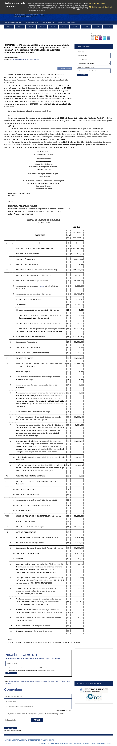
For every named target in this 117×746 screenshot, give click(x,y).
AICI (78, 9)
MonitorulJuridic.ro (61, 743)
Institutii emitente (66, 22)
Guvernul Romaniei (47, 681)
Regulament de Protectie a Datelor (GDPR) (70, 3)
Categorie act (31, 22)
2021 (64, 27)
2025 (20, 27)
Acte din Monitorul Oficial (16, 740)
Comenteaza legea (65, 68)
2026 (9, 27)
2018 (97, 27)
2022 (53, 27)
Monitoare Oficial (13, 22)
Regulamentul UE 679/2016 (46, 670)
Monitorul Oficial (13, 681)
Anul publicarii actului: (86, 67)
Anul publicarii (48, 22)
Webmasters (101, 743)
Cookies (92, 743)
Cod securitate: (10, 720)
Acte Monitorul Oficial (27, 681)
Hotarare (38, 681)
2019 (86, 27)
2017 (108, 27)
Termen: (81, 52)
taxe (42, 286)
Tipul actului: (83, 59)
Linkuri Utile (72, 743)
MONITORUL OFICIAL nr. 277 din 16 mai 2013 (25, 59)
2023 (42, 27)
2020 (75, 27)
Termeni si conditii (83, 743)
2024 (31, 27)
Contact (108, 743)
